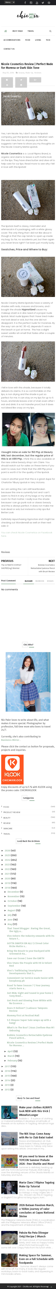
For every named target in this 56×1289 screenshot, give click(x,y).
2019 (8, 883)
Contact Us (9, 49)
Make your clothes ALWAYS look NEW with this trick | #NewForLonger (35, 1111)
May (10, 924)
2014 (8, 1080)
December (14, 891)
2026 (8, 850)
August (12, 910)
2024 (8, 860)
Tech (48, 40)
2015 (8, 1075)
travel (6, 833)
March (11, 1056)
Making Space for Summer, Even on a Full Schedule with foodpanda (36, 1259)
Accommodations (12, 40)
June (10, 919)
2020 (8, 878)
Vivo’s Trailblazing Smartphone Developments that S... (24, 972)
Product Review (11, 812)
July (10, 915)
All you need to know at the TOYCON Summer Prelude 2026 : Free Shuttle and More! (36, 1160)
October (13, 901)
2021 (7, 873)
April (10, 1051)
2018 (8, 887)
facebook (39, 581)
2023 (7, 864)
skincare (7, 828)
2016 (8, 1071)
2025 (8, 855)
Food (27, 40)
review (6, 823)
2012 (7, 1089)
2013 (7, 1085)
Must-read (18, 31)
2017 (8, 1066)
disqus (50, 581)
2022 (7, 869)
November (14, 896)
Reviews (37, 73)
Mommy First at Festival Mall (23, 1015)
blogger (28, 581)
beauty (21, 73)
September (14, 905)
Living (38, 40)
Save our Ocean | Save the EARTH (25, 958)
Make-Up (29, 73)
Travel (30, 31)
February (13, 1060)
